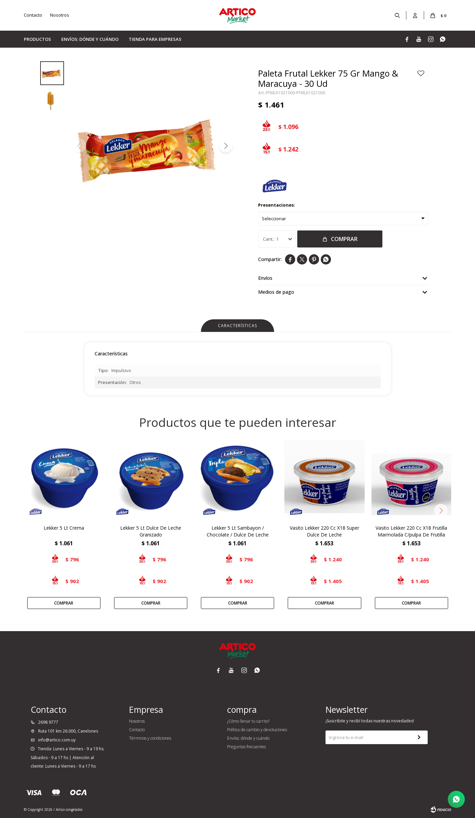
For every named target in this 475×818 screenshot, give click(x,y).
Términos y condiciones (150, 738)
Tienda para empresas (155, 39)
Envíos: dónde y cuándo (89, 39)
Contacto (33, 15)
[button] (226, 146)
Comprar (344, 239)
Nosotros (59, 15)
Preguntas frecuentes (246, 747)
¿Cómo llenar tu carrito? (248, 721)
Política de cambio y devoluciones (257, 730)
